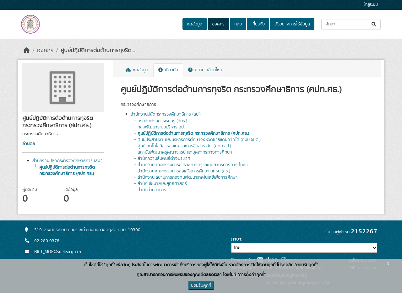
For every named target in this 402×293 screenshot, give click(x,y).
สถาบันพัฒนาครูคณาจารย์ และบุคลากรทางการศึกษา (185, 152)
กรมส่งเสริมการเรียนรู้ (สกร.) (162, 121)
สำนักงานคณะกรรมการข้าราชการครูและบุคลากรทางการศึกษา (193, 165)
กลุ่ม (238, 24)
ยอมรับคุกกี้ (201, 285)
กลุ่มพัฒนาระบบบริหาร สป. (161, 127)
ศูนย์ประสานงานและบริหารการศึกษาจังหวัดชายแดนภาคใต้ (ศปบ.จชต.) (199, 140)
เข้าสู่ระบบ (370, 5)
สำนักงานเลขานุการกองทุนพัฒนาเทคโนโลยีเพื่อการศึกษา (188, 177)
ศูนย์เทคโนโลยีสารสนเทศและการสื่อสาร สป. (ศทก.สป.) (184, 146)
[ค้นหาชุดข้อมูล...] (351, 24)
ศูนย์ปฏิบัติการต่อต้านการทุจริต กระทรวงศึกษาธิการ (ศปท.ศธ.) (67, 170)
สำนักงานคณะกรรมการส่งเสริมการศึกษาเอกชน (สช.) (184, 171)
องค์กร (218, 24)
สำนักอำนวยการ (152, 190)
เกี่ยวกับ (258, 24)
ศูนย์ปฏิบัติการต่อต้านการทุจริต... (98, 50)
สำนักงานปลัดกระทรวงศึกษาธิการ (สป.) (67, 161)
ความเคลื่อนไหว (205, 70)
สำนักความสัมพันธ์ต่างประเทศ (164, 158)
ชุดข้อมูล (194, 24)
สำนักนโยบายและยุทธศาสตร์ (162, 184)
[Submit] (374, 24)
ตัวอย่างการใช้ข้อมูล (292, 24)
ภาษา (236, 239)
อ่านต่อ (28, 144)
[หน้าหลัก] (27, 50)
